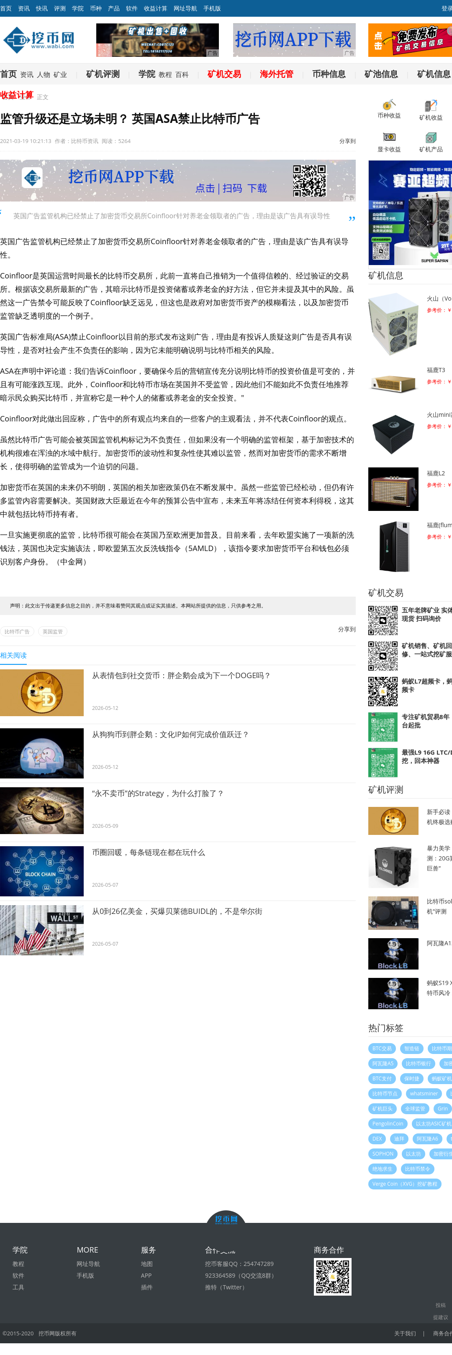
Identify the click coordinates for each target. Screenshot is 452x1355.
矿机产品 (431, 142)
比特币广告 (17, 631)
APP (146, 1275)
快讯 (42, 8)
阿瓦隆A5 (382, 1063)
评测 (60, 8)
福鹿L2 (436, 473)
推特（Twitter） (226, 1287)
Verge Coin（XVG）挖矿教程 (404, 1183)
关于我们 (405, 1333)
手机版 (212, 8)
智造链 (411, 1048)
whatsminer (424, 1093)
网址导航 (185, 8)
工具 (18, 1287)
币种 (96, 8)
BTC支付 (382, 1078)
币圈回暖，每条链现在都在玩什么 (148, 852)
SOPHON (382, 1153)
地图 (147, 1264)
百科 (182, 74)
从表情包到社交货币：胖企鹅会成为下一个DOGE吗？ (181, 675)
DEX (377, 1138)
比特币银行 (418, 1063)
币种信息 (329, 73)
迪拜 (399, 1138)
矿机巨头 (382, 1108)
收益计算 (155, 8)
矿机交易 (224, 73)
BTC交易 (382, 1048)
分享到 (347, 141)
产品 (114, 8)
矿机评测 (103, 73)
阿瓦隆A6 (427, 1138)
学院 (78, 8)
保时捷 (411, 1078)
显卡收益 (389, 142)
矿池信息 (381, 73)
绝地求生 (382, 1168)
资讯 (24, 8)
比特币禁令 (417, 1168)
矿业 (60, 74)
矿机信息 (434, 73)
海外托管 (276, 73)
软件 (132, 8)
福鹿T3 (436, 370)
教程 (165, 74)
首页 (8, 73)
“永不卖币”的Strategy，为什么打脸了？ (158, 793)
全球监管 (415, 1108)
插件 (147, 1287)
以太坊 (413, 1153)
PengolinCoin (387, 1123)
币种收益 (389, 109)
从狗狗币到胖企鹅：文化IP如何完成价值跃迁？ (170, 734)
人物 (43, 74)
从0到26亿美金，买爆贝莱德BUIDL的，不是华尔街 (177, 911)
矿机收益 (431, 110)
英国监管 (53, 631)
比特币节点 (385, 1093)
